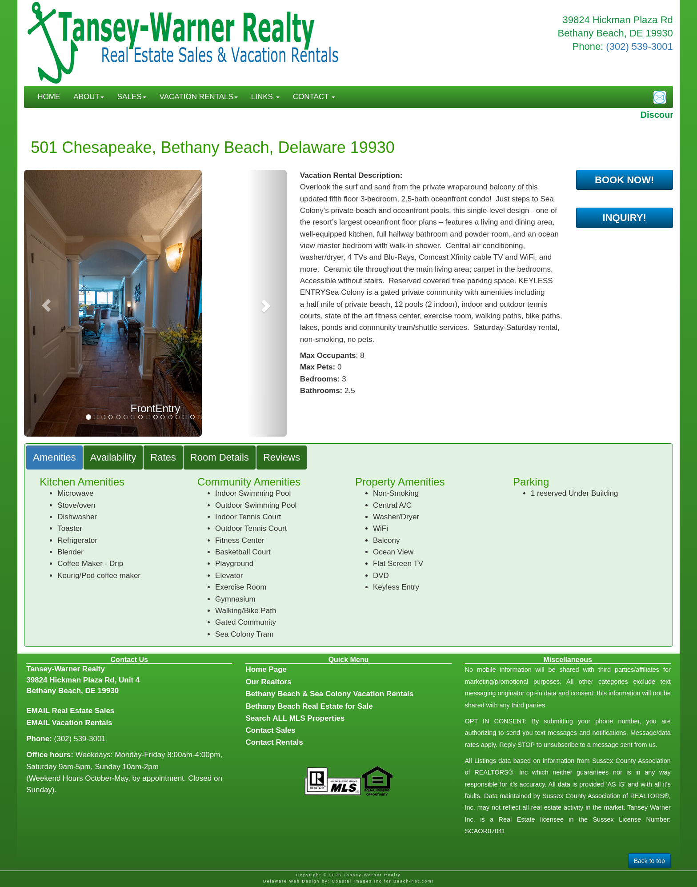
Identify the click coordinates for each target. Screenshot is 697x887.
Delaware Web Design (291, 881)
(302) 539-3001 (639, 46)
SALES (131, 96)
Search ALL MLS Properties (294, 718)
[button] (44, 303)
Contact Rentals (274, 742)
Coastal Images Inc (357, 881)
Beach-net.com (412, 881)
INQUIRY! (624, 217)
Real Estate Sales (83, 710)
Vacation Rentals (82, 722)
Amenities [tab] (54, 457)
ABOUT (88, 96)
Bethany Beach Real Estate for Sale (309, 706)
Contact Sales (270, 730)
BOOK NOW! (624, 179)
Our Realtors (268, 682)
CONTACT (314, 96)
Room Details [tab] (219, 457)
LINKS (265, 96)
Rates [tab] (163, 457)
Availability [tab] (113, 457)
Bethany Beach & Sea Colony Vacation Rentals (329, 694)
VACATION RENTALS (199, 96)
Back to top (649, 860)
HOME (48, 96)
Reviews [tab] (281, 457)
